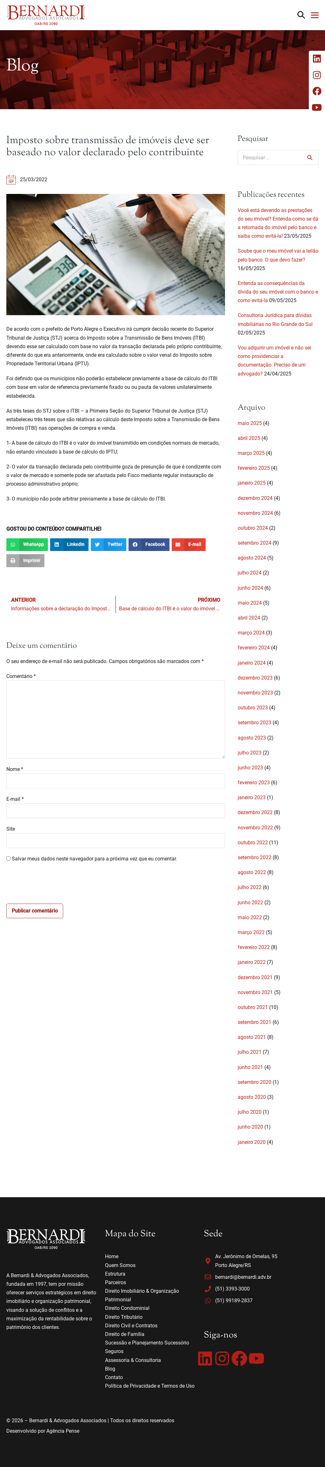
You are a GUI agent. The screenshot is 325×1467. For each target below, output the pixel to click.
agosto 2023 (252, 738)
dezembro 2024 (255, 498)
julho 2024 (250, 573)
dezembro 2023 (255, 678)
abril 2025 (249, 438)
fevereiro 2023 (254, 783)
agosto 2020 (252, 1097)
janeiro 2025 (252, 483)
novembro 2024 (255, 513)
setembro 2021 (254, 1022)
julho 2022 (250, 887)
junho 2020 (250, 1127)
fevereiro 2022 (254, 947)
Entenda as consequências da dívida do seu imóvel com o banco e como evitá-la (278, 291)
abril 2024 (249, 618)
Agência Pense (62, 1431)
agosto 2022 (252, 872)
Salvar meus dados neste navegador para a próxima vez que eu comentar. (94, 859)
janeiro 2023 (252, 797)
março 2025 (251, 453)
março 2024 (251, 633)
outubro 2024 (253, 528)
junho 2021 (250, 1067)
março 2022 (251, 932)
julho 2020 (250, 1112)
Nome (14, 769)
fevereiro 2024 (254, 648)
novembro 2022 (255, 828)
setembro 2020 (254, 1082)
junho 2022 (250, 902)
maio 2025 (250, 423)
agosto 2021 (252, 1037)
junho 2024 (250, 588)
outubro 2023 (253, 708)
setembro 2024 (254, 543)
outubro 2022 (253, 843)
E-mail (15, 799)
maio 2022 (250, 917)
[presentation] (54, 885)
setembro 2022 (254, 857)
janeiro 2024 (252, 663)
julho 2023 (250, 753)
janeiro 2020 (252, 1142)
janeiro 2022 (252, 962)
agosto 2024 (252, 558)
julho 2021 (250, 1052)
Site (10, 829)
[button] (301, 15)
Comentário (21, 676)
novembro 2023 (255, 693)
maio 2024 (250, 603)
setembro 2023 (254, 723)
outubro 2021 (253, 1007)
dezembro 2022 (255, 812)
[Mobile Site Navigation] (315, 15)
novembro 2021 (255, 992)
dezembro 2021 (255, 977)
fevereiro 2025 (254, 468)
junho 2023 (250, 768)
